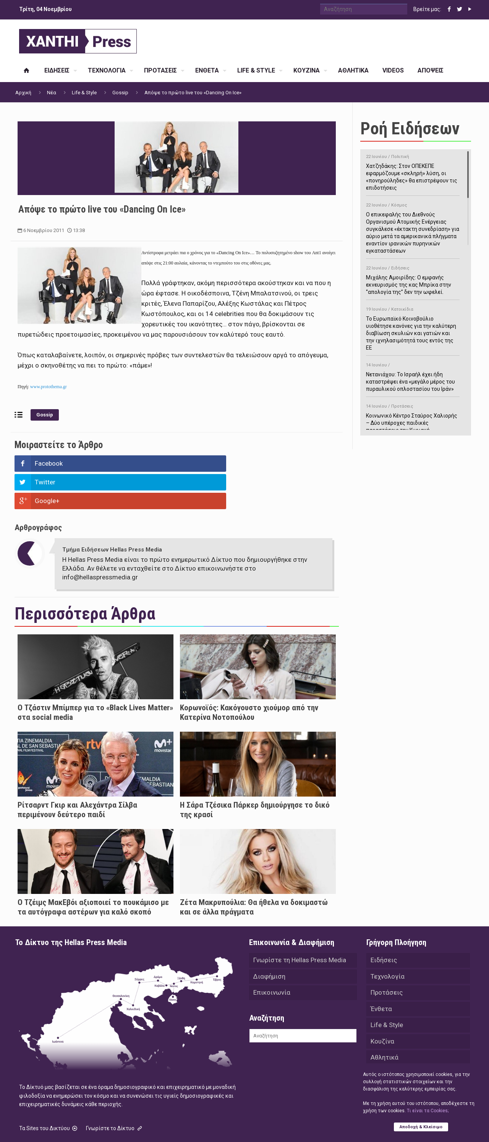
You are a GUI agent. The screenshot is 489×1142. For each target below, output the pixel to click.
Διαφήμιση (269, 940)
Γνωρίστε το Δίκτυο (114, 1091)
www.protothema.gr (48, 386)
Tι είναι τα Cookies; (428, 1110)
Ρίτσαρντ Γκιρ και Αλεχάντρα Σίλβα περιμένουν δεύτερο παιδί (77, 772)
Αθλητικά (384, 1023)
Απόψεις (384, 1057)
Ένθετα (381, 973)
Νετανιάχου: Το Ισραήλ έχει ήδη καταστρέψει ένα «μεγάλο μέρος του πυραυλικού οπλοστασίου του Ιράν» (413, 376)
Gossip (120, 92)
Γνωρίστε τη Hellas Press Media (299, 923)
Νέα (51, 92)
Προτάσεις (387, 956)
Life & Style (84, 92)
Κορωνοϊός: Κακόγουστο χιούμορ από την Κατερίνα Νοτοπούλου (249, 675)
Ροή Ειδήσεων (410, 128)
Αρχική (23, 92)
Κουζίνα (382, 1007)
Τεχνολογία (388, 940)
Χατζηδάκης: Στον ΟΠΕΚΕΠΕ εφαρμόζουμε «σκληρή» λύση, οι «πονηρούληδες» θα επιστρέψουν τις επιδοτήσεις (413, 171)
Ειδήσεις (384, 923)
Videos (381, 1040)
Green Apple (237, 1126)
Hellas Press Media (113, 1126)
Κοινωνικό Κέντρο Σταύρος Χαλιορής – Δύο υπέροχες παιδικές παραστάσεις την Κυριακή (413, 417)
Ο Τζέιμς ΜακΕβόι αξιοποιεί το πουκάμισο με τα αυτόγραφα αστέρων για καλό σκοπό (93, 869)
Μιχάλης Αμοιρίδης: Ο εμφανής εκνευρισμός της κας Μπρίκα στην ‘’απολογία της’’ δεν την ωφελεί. (413, 279)
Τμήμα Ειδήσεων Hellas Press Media (112, 512)
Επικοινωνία (271, 956)
